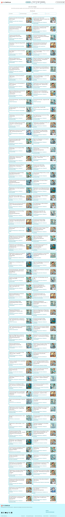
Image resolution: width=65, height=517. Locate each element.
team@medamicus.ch (53, 515)
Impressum (23, 515)
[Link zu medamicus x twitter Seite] (9, 512)
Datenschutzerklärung (38, 515)
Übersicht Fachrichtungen (50, 511)
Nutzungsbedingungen (29, 515)
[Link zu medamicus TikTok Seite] (8, 512)
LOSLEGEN (28, 2)
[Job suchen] (51, 14)
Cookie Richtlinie (45, 515)
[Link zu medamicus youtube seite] (6, 512)
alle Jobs (47, 510)
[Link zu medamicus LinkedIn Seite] (11, 512)
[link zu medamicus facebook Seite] (2, 512)
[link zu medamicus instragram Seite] (4, 512)
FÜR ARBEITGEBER (60, 2)
